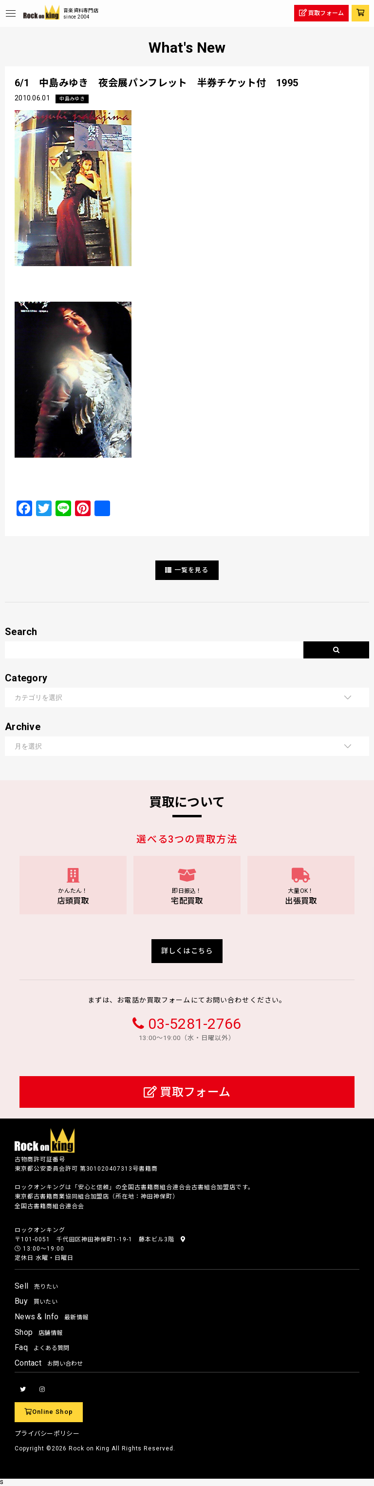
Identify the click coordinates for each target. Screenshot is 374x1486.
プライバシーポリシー (47, 1433)
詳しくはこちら (187, 951)
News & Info (51, 1316)
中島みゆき (71, 98)
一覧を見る (186, 570)
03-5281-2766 (194, 1023)
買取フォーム (187, 1092)
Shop (38, 1332)
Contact (49, 1363)
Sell (36, 1286)
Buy (36, 1301)
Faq (42, 1347)
